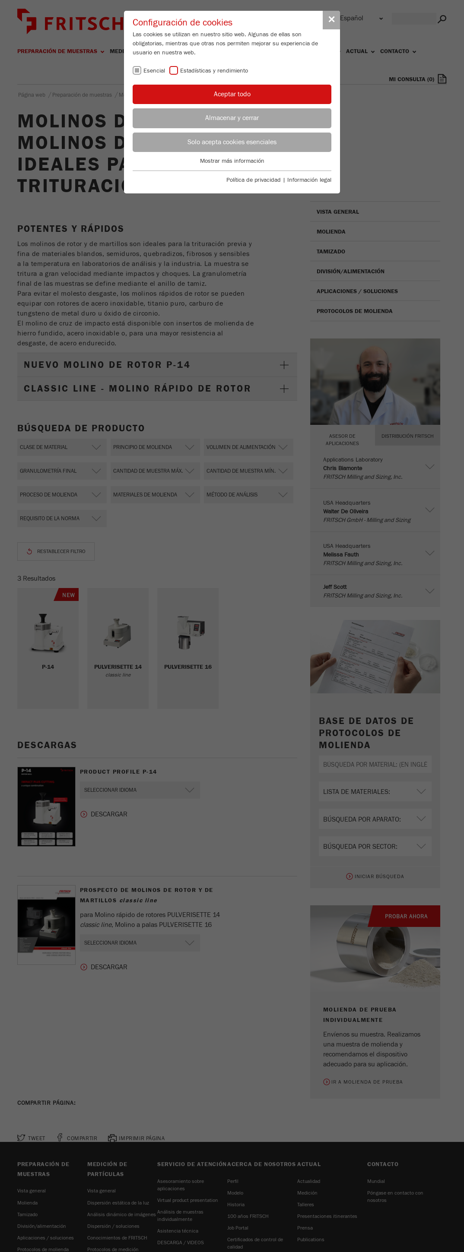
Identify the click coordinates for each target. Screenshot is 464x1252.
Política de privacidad (253, 180)
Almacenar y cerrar (232, 118)
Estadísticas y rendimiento (214, 70)
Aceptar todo (232, 94)
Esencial (154, 70)
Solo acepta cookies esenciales (232, 142)
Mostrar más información (232, 161)
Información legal (309, 180)
